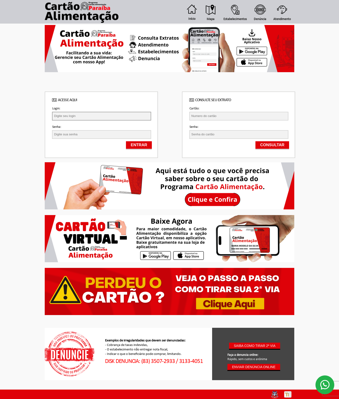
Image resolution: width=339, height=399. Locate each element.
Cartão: (194, 108)
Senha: (56, 127)
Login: (56, 108)
